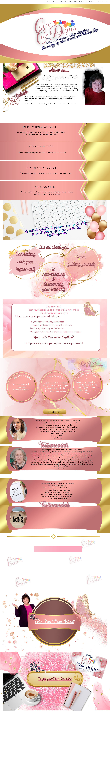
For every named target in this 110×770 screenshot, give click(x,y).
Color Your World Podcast (54, 621)
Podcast (100, 2)
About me (55, 2)
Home (49, 2)
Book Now (54, 411)
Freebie (107, 2)
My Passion (64, 2)
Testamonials (83, 2)
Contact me (92, 2)
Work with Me (73, 2)
